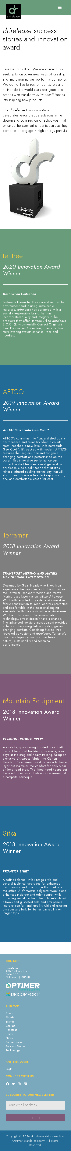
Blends (10, 1017)
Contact (10, 1026)
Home (9, 1034)
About (9, 1013)
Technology (13, 1050)
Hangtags (11, 1030)
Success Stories (16, 1046)
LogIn (9, 1069)
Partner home (14, 1042)
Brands (10, 1022)
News (9, 1038)
